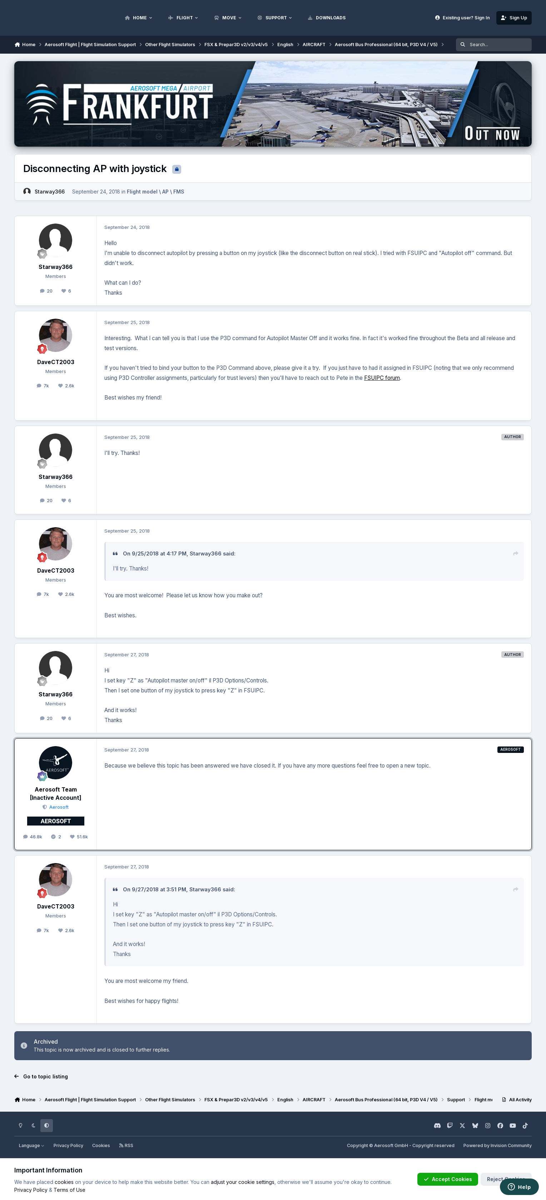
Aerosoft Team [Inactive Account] (55, 793)
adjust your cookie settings (242, 1182)
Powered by (497, 1145)
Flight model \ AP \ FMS (155, 191)
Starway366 (50, 191)
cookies (64, 1182)
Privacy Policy (68, 1145)
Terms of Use (69, 1190)
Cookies (101, 1145)
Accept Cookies (448, 1179)
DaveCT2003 (55, 362)
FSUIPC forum (382, 377)
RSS (126, 1145)
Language (32, 1145)
